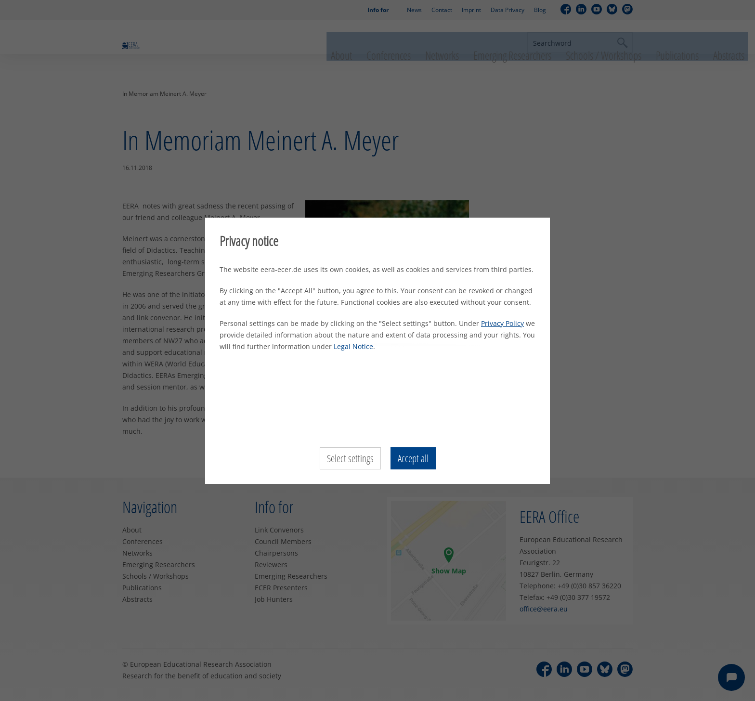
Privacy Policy (502, 323)
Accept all (414, 458)
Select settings (349, 458)
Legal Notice (353, 346)
